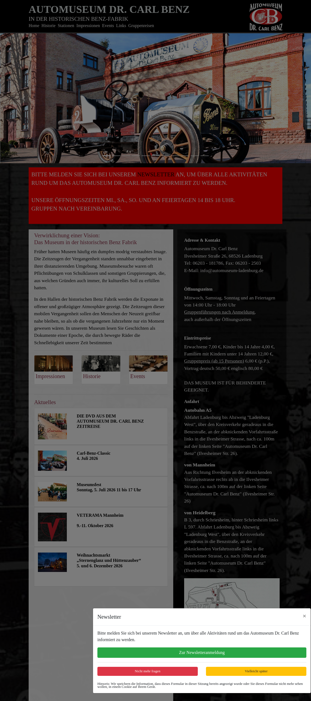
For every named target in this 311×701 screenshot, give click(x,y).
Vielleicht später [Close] (256, 671)
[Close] (304, 616)
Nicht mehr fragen (147, 671)
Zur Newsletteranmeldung (202, 652)
